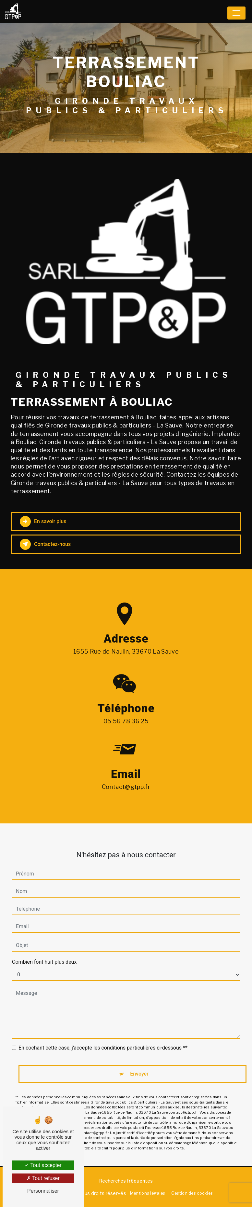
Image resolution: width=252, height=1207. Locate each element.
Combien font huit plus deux (44, 952)
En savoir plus (43, 521)
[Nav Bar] (236, 13)
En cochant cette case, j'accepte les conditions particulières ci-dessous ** (102, 1038)
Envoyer (139, 1064)
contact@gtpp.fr (126, 776)
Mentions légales (147, 1193)
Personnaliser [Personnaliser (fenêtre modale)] (43, 1191)
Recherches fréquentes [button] (126, 1181)
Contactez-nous (45, 544)
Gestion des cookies (192, 1193)
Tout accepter (43, 1165)
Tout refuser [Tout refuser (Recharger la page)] (43, 1178)
